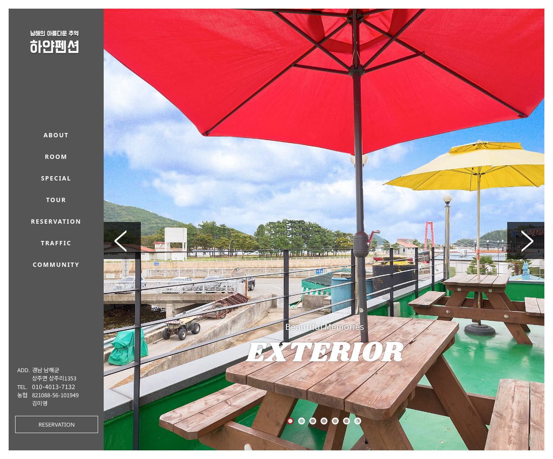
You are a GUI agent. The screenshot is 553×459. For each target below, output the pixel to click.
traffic (56, 243)
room (56, 156)
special (56, 178)
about (56, 135)
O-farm (388, 434)
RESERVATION (56, 424)
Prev (122, 169)
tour (56, 200)
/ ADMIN (407, 434)
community (56, 264)
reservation (56, 221)
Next (525, 169)
